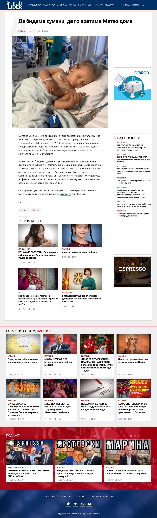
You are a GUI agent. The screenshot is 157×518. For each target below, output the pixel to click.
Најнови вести (128, 138)
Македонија (34, 5)
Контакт (81, 496)
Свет (90, 5)
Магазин (98, 5)
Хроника (62, 5)
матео (36, 210)
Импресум (49, 496)
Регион (82, 5)
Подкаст (110, 5)
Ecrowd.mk (65, 193)
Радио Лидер (14, 5)
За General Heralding (102, 496)
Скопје (72, 5)
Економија (49, 5)
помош (24, 210)
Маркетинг (66, 496)
